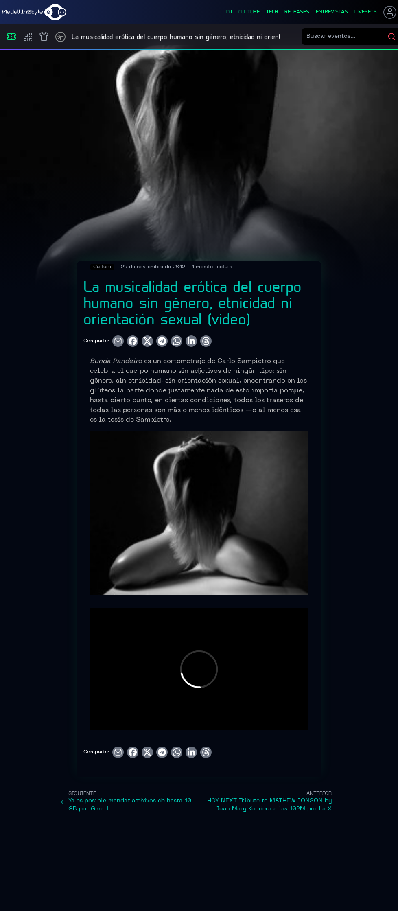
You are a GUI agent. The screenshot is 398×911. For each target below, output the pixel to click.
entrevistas (332, 12)
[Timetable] (60, 37)
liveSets (365, 12)
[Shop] (44, 37)
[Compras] (28, 37)
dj (229, 12)
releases (296, 12)
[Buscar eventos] (346, 37)
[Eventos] (11, 37)
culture (249, 12)
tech (272, 12)
